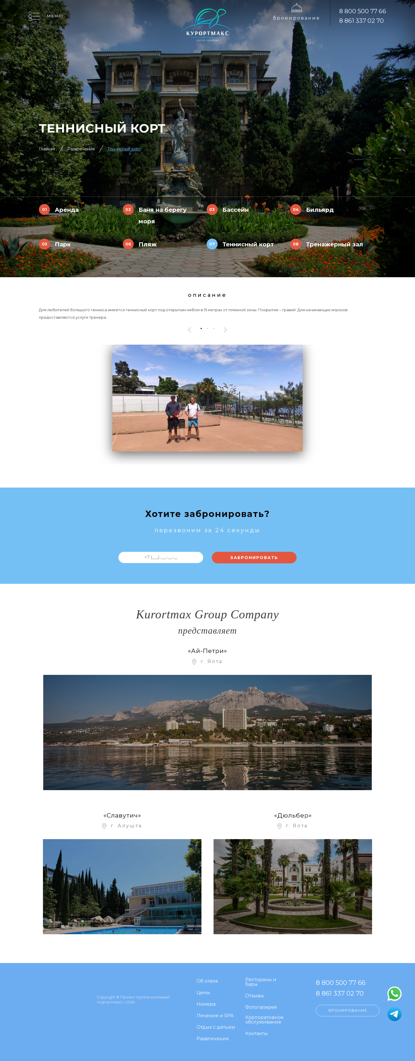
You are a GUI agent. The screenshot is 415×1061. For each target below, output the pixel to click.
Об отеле (207, 981)
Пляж (148, 244)
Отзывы (254, 996)
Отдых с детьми (216, 1027)
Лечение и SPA (215, 1015)
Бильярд (320, 209)
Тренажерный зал (334, 244)
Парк (63, 244)
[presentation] (189, 330)
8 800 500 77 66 (362, 11)
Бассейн (235, 209)
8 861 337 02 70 (361, 20)
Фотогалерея (261, 1007)
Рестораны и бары (260, 982)
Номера (206, 1004)
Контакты (256, 1033)
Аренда (67, 209)
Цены (203, 992)
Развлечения (81, 149)
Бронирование (296, 18)
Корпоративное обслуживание (264, 1020)
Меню (55, 16)
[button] (201, 328)
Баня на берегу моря (162, 215)
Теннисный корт (124, 149)
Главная (47, 149)
